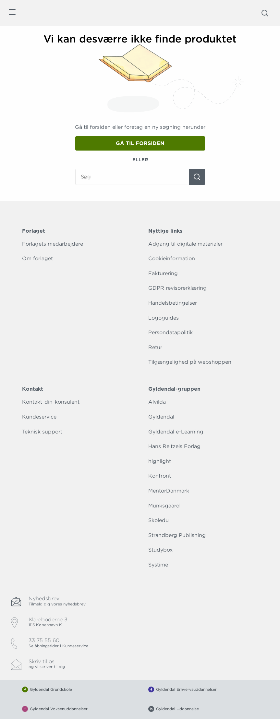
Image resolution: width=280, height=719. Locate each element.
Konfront (159, 476)
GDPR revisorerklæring (177, 288)
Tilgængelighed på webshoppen (189, 362)
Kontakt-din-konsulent (50, 402)
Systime (158, 565)
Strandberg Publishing (177, 535)
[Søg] (197, 177)
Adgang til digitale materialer (185, 244)
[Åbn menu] (12, 13)
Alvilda (157, 402)
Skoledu (158, 520)
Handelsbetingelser (172, 303)
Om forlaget (37, 258)
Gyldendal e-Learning (175, 432)
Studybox (160, 550)
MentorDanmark (168, 491)
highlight (159, 461)
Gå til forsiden (140, 143)
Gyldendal (161, 417)
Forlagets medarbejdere (52, 244)
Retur (155, 347)
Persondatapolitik (170, 332)
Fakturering (163, 273)
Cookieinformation (171, 258)
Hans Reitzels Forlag (174, 446)
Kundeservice (39, 417)
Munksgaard (164, 506)
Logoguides (163, 318)
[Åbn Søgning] (265, 13)
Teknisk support (42, 432)
